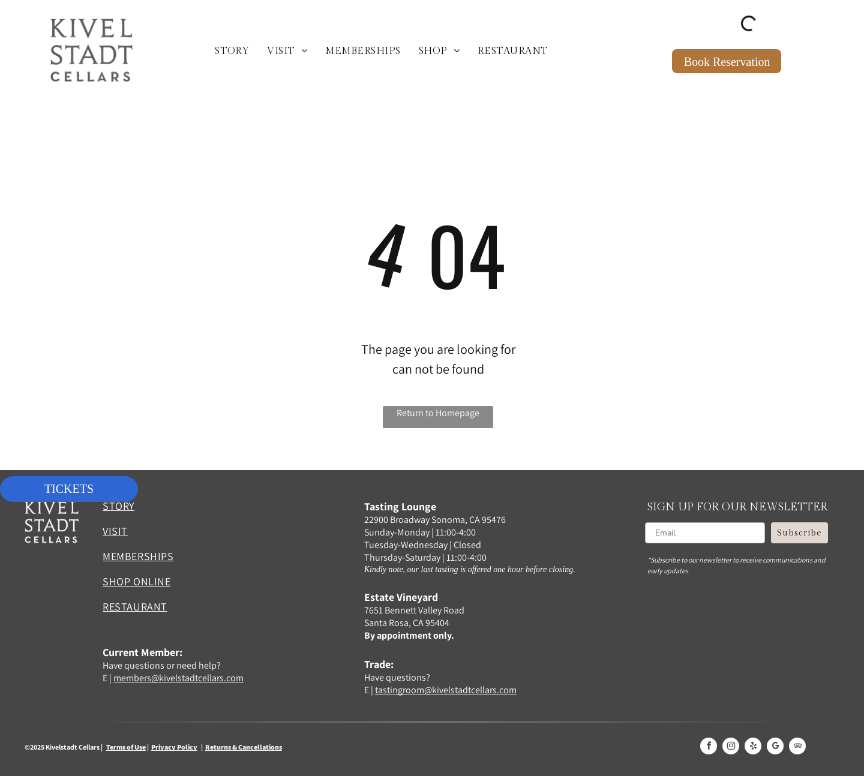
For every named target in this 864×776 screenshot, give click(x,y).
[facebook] (708, 747)
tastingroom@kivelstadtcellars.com (446, 690)
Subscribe (799, 533)
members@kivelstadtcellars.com (178, 678)
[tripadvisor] (797, 747)
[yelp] (753, 747)
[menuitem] (232, 51)
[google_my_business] (775, 747)
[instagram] (730, 747)
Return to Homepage (438, 413)
